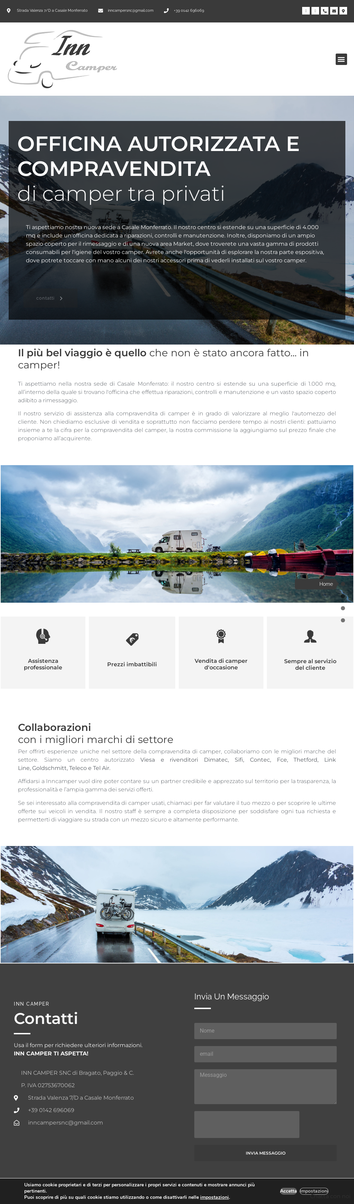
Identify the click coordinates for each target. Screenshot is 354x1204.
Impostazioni (313, 1191)
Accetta (287, 1191)
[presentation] (246, 1124)
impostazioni (221, 1197)
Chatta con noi (330, 1196)
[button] (341, 59)
